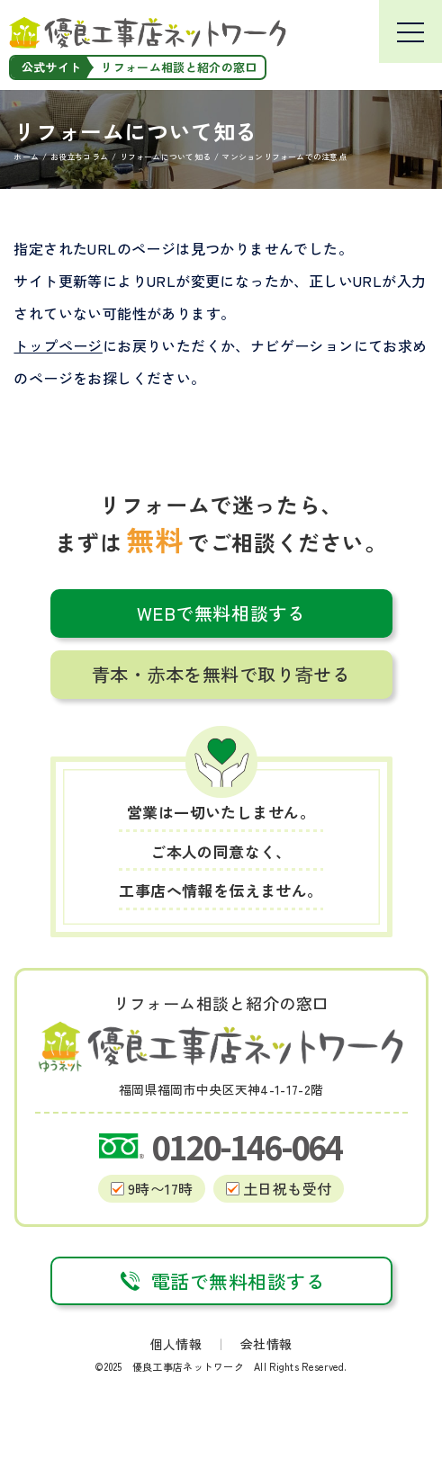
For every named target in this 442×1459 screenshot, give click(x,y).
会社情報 (266, 1344)
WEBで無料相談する (221, 613)
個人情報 (176, 1344)
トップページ (58, 345)
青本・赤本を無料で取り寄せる (221, 674)
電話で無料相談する (221, 1280)
